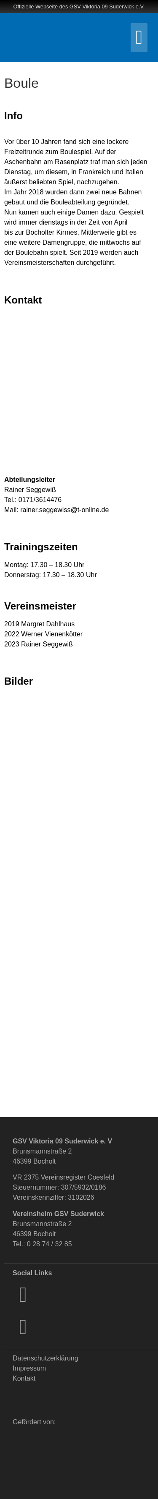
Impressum (29, 1368)
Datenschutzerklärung (45, 1358)
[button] (139, 37)
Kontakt (24, 1378)
